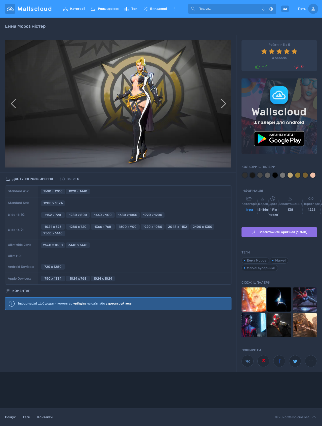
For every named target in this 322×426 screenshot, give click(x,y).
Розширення (104, 9)
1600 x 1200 (53, 191)
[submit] (193, 9)
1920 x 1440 (77, 191)
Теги (26, 417)
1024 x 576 (53, 227)
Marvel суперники (261, 268)
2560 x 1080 (53, 245)
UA (285, 9)
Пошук (10, 417)
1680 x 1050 (127, 215)
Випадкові (154, 9)
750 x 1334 (53, 278)
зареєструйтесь (119, 303)
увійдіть (79, 303)
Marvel (280, 260)
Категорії (73, 9)
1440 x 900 (103, 215)
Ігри (249, 209)
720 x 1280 (53, 267)
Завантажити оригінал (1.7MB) (279, 232)
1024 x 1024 (102, 278)
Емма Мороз (256, 260)
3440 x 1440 (78, 245)
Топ (130, 9)
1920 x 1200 (152, 215)
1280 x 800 (78, 215)
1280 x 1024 (53, 203)
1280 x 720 (78, 227)
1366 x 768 (102, 227)
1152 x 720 (53, 215)
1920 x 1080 (152, 227)
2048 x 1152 (177, 227)
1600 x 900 (128, 227)
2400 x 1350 (202, 227)
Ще (175, 9)
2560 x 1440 (53, 233)
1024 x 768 (78, 278)
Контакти (45, 417)
